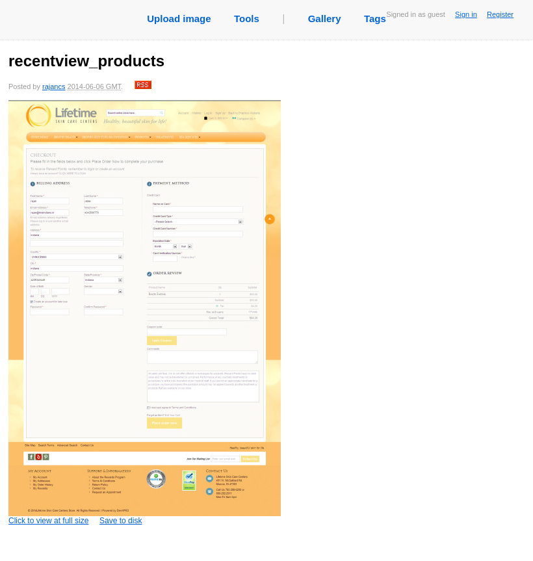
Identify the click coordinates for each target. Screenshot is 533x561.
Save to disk (120, 520)
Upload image (179, 18)
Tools (246, 18)
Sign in (466, 14)
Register (500, 14)
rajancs (53, 86)
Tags (375, 18)
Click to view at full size (144, 312)
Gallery (324, 18)
